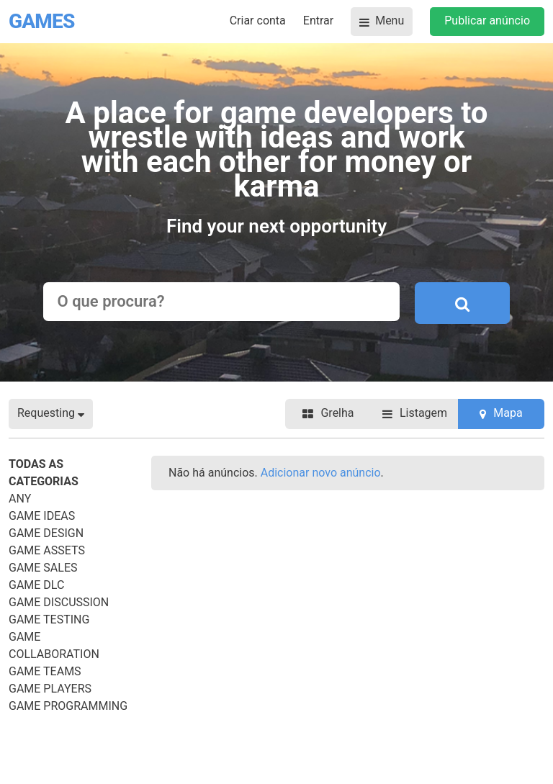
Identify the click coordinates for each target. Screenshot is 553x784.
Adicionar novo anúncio (321, 472)
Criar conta (258, 20)
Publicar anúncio (487, 20)
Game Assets (47, 550)
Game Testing (49, 619)
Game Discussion (59, 602)
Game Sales (43, 568)
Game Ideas (42, 516)
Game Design (46, 533)
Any (20, 498)
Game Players (50, 688)
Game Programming (68, 706)
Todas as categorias (43, 472)
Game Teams (45, 671)
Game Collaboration (54, 645)
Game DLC (36, 585)
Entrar (318, 20)
